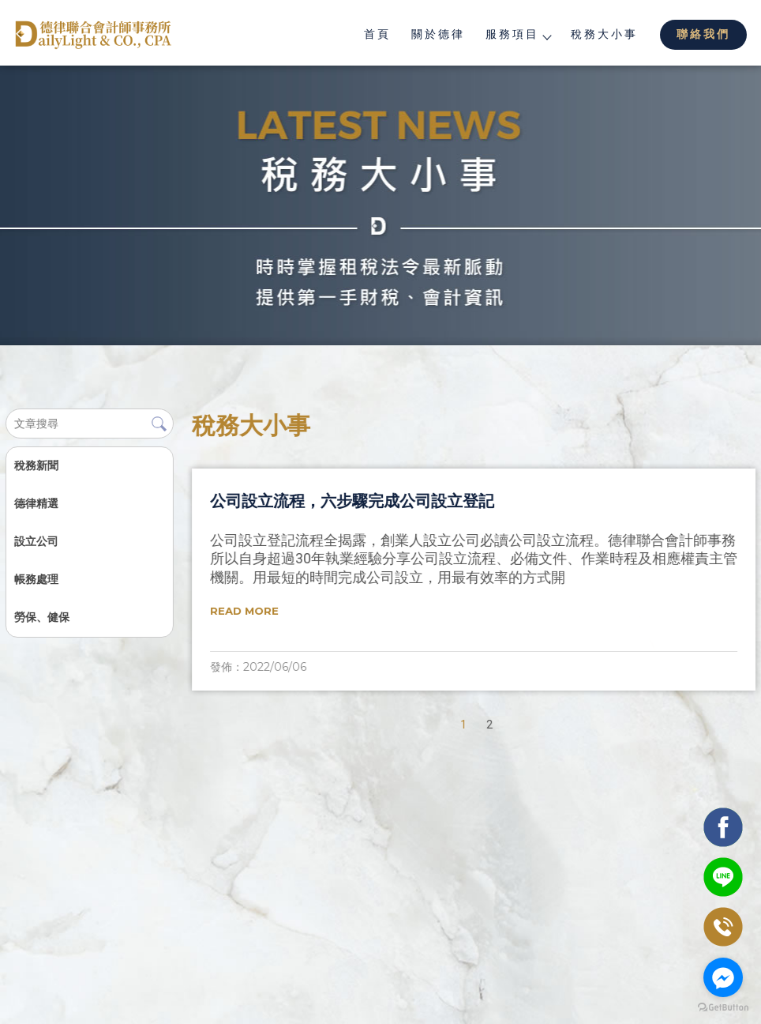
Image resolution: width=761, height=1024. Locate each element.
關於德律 (438, 34)
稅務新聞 (35, 465)
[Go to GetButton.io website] (723, 1008)
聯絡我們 (703, 34)
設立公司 (35, 541)
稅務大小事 (604, 34)
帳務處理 (35, 579)
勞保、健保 (41, 617)
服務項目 (517, 34)
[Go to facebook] (723, 977)
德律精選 (35, 503)
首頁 (377, 34)
